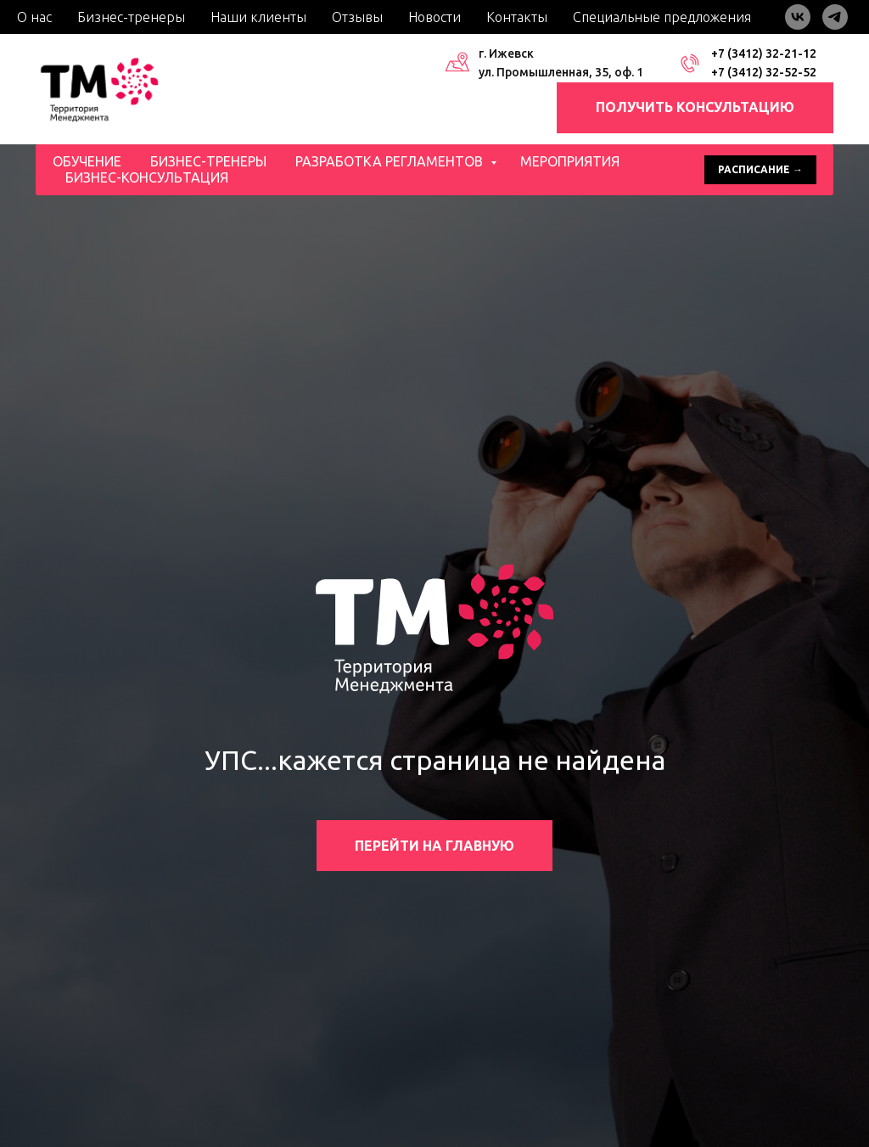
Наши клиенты (258, 17)
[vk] (797, 17)
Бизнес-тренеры (131, 17)
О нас (34, 17)
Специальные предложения (662, 17)
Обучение (87, 161)
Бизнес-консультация (146, 177)
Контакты (516, 17)
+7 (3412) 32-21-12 (763, 53)
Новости (434, 17)
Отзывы (357, 17)
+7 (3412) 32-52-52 (763, 72)
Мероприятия (570, 161)
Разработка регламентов (390, 161)
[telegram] (835, 17)
